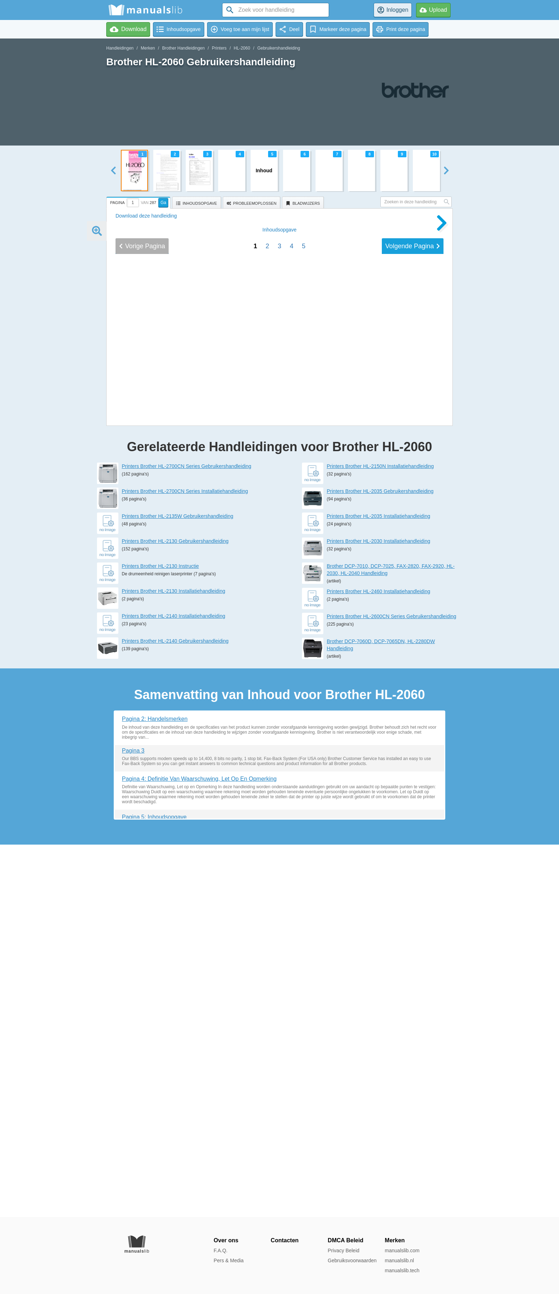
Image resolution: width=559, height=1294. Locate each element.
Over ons (226, 1240)
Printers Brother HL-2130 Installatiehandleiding (173, 963)
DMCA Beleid (345, 1240)
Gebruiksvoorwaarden (352, 1260)
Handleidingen (120, 48)
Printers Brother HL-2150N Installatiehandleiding (380, 838)
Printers (219, 48)
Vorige (142, 752)
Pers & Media (228, 1260)
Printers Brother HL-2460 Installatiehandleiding (378, 964)
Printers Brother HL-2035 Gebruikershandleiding (380, 863)
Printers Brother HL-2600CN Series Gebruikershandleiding (391, 989)
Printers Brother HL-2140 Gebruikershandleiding (175, 1013)
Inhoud (279, 736)
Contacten (284, 1240)
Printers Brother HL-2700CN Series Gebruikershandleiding (186, 838)
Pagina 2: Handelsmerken (155, 1091)
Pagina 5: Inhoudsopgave (154, 1189)
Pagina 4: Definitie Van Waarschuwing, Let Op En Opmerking (199, 1151)
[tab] (139, 201)
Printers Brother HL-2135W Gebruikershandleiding (178, 888)
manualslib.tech (402, 1270)
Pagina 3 (133, 1123)
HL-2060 (242, 48)
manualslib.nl (399, 1260)
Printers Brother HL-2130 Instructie (160, 938)
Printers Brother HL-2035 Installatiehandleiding (378, 888)
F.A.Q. (220, 1250)
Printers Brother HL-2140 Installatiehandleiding (173, 988)
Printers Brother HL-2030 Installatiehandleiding (378, 913)
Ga (163, 202)
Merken (148, 48)
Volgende (412, 752)
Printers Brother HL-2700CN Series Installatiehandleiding (185, 863)
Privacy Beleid (343, 1250)
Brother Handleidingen (183, 48)
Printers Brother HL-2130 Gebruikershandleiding (175, 913)
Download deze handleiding (146, 216)
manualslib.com (402, 1250)
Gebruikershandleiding (278, 48)
